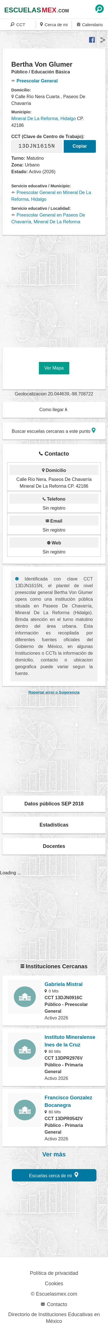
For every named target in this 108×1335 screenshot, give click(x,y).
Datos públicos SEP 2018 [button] (54, 804)
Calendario (90, 24)
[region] (55, 289)
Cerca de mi (54, 24)
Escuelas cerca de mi (53, 1175)
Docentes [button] (54, 846)
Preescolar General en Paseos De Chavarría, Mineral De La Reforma (48, 218)
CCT (17, 24)
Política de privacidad (54, 1273)
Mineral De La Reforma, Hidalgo (43, 118)
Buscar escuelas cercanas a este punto (54, 430)
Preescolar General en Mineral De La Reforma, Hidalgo (51, 196)
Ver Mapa (53, 368)
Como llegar (53, 409)
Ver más (54, 1154)
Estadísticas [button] (54, 825)
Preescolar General (34, 80)
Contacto (54, 1304)
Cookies (54, 1283)
